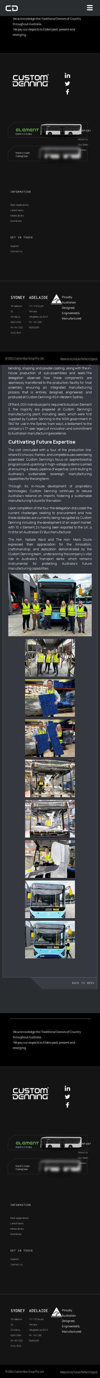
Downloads (16, 221)
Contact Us (16, 251)
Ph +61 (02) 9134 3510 (17, 330)
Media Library (17, 215)
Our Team (83, 144)
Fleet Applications (19, 205)
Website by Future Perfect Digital (78, 359)
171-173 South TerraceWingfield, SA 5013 (38, 311)
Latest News (16, 210)
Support (14, 246)
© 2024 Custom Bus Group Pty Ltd (24, 358)
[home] (11, 8)
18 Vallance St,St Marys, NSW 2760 (16, 314)
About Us (83, 139)
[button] (89, 7)
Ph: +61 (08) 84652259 (35, 324)
